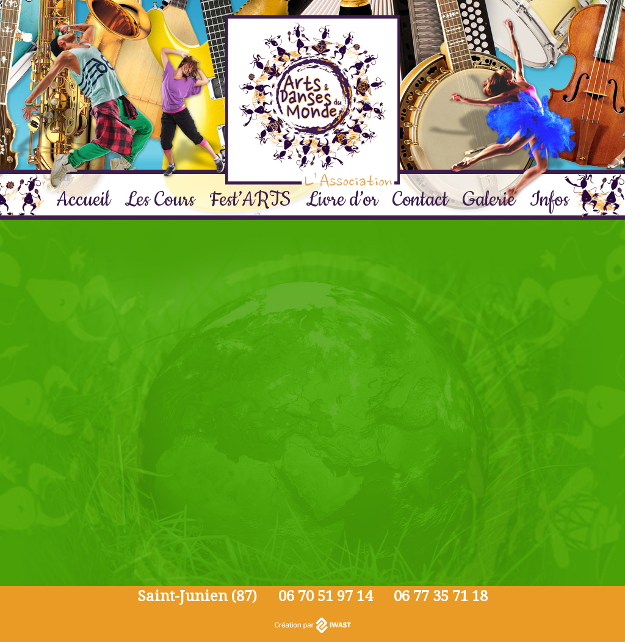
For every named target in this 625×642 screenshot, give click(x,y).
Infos (549, 200)
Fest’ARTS (250, 200)
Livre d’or (342, 200)
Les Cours (160, 200)
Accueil (83, 200)
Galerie (489, 200)
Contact (420, 200)
